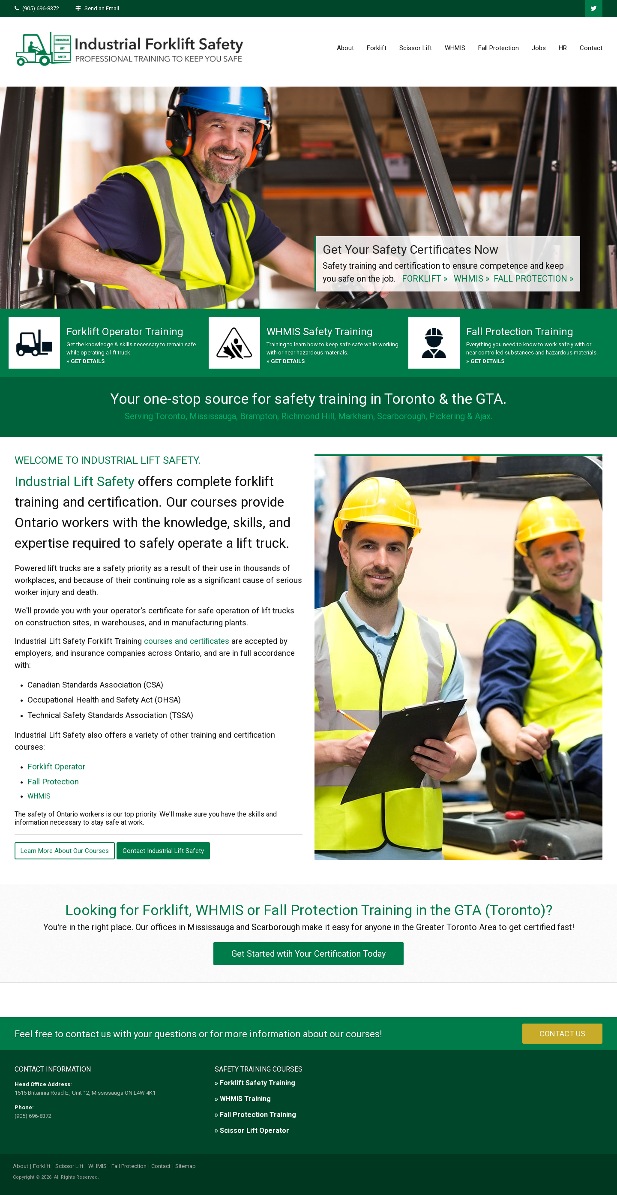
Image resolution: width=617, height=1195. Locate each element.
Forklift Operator (56, 767)
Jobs (539, 48)
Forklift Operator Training (124, 332)
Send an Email (101, 8)
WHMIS (455, 48)
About (345, 48)
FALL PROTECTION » (533, 278)
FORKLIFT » (424, 278)
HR (563, 48)
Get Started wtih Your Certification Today (308, 954)
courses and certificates (186, 641)
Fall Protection (498, 48)
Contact (591, 48)
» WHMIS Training (243, 1099)
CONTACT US (562, 1033)
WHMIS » (471, 278)
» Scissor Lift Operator (252, 1130)
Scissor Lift (415, 48)
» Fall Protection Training (255, 1115)
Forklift (376, 48)
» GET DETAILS (85, 361)
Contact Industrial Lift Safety (163, 851)
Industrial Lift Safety (75, 481)
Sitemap (185, 1166)
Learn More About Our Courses (65, 851)
